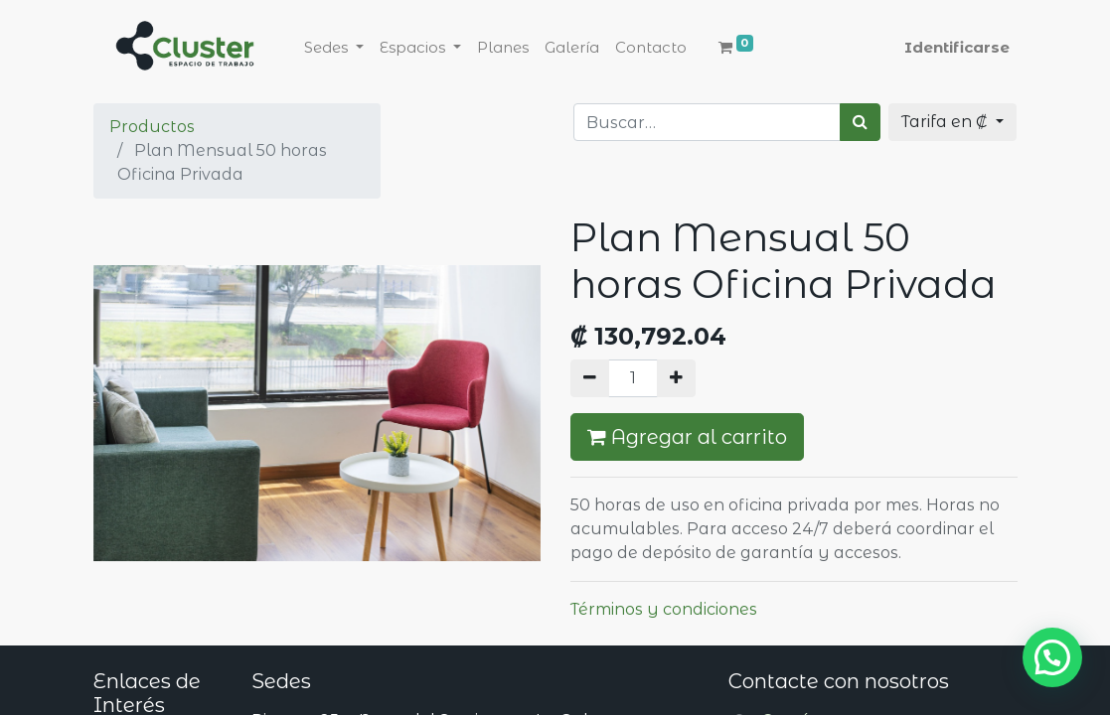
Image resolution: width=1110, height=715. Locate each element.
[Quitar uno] (589, 378)
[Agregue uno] (676, 378)
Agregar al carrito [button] (687, 437)
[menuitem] (503, 48)
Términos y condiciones (663, 609)
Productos (152, 126)
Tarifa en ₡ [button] (946, 121)
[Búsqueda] (860, 122)
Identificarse (957, 47)
